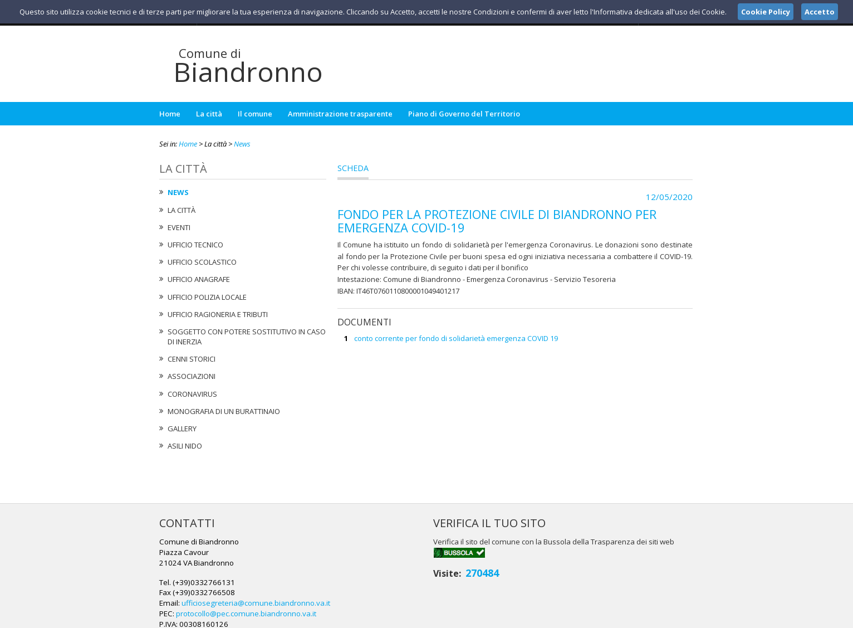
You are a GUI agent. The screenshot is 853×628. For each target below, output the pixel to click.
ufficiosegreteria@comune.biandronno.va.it (434, 562)
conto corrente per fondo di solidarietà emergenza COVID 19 (456, 338)
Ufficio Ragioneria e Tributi (218, 314)
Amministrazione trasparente (340, 114)
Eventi (179, 227)
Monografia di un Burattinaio (224, 411)
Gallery (182, 428)
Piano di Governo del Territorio (464, 114)
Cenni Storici (191, 359)
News (242, 144)
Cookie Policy (669, 617)
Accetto (820, 12)
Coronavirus (192, 394)
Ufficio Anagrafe (199, 279)
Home (169, 114)
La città (209, 114)
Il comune (255, 114)
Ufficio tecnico (195, 245)
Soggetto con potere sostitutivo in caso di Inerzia (247, 337)
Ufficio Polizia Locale (207, 297)
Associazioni (191, 376)
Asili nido (185, 446)
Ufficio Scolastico (202, 262)
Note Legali (585, 617)
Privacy (625, 617)
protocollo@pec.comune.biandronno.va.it (426, 572)
